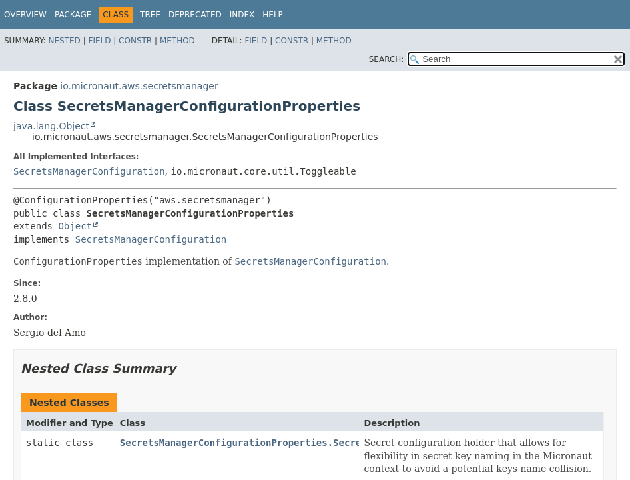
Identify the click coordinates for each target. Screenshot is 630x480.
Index (242, 14)
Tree (150, 14)
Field (99, 40)
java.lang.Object (51, 126)
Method (177, 40)
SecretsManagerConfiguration (89, 171)
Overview (25, 14)
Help (272, 14)
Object (75, 226)
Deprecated (195, 14)
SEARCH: (386, 59)
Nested (64, 40)
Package (73, 14)
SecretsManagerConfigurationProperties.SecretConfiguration (280, 442)
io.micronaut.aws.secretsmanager (139, 86)
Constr (135, 40)
